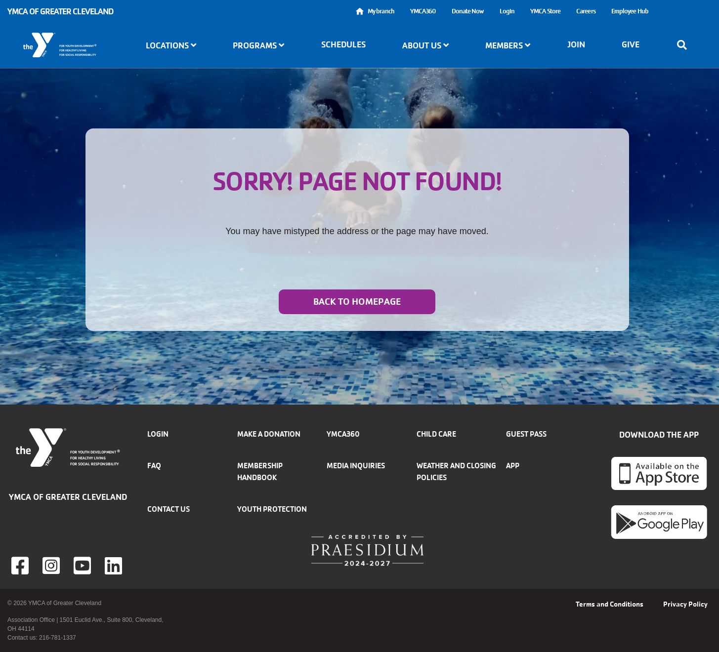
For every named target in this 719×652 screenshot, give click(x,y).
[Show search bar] (685, 45)
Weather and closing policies (456, 471)
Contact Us (168, 509)
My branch (381, 11)
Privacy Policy (685, 604)
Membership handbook (260, 471)
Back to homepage (357, 302)
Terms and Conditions (609, 604)
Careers (585, 11)
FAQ (154, 465)
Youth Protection (272, 509)
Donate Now (468, 11)
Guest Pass (526, 434)
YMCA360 (423, 11)
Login (507, 11)
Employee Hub (629, 11)
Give (630, 44)
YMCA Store (545, 11)
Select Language (684, 11)
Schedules (343, 44)
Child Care (436, 434)
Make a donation (268, 434)
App (512, 465)
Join (576, 44)
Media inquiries (356, 465)
